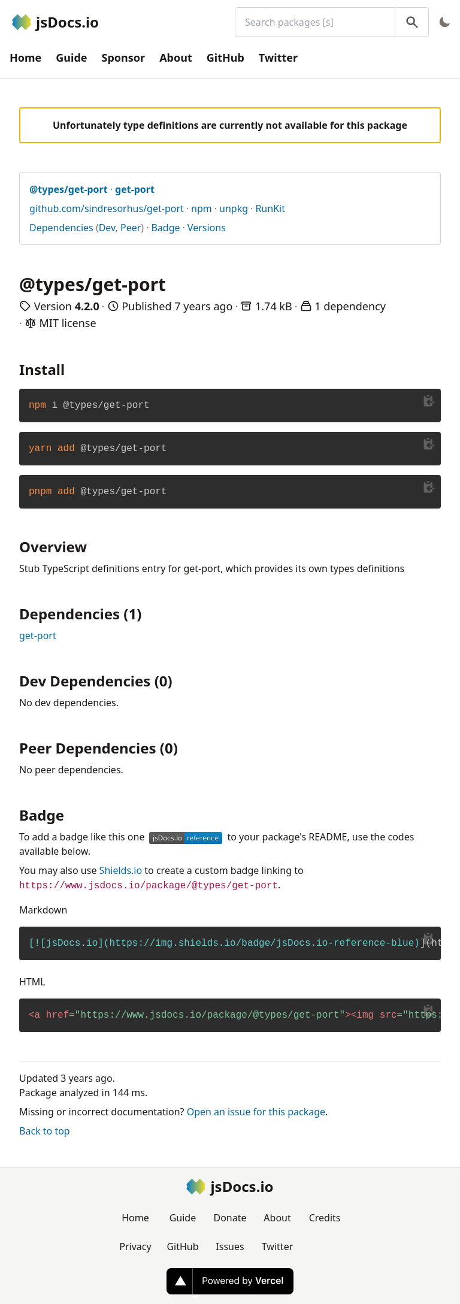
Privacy (135, 1246)
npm (201, 208)
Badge (165, 227)
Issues (230, 1246)
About (175, 57)
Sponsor (124, 57)
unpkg (233, 208)
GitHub (225, 57)
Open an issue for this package (256, 1111)
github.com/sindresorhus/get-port (106, 208)
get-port (37, 635)
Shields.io (121, 870)
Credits (325, 1217)
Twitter (278, 57)
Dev (107, 227)
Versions (206, 227)
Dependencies (61, 227)
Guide (71, 57)
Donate (229, 1217)
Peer (130, 227)
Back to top (44, 1130)
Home (25, 57)
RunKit (270, 208)
